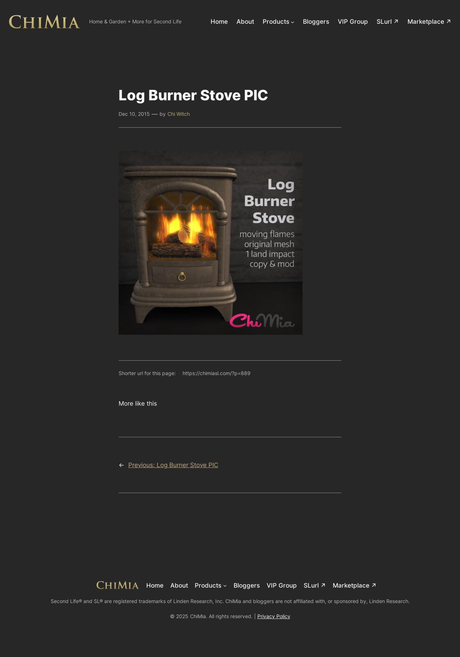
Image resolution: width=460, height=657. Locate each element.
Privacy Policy (273, 616)
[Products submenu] (292, 21)
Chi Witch (178, 114)
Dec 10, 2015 (134, 114)
